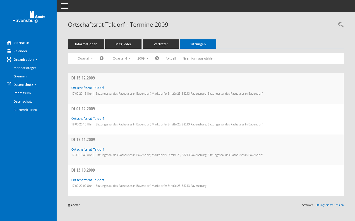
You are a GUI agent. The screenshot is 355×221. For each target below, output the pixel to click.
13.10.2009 (83, 170)
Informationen (86, 44)
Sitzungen (198, 44)
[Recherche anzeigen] (340, 25)
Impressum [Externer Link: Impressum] (22, 93)
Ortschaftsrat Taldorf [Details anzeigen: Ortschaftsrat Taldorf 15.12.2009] (87, 88)
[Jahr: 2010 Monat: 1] (157, 58)
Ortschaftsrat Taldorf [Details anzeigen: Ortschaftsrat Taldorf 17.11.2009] (87, 149)
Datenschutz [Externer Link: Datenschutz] (23, 101)
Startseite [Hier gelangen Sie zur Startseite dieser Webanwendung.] (18, 42)
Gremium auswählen (199, 58)
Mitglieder (123, 44)
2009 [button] (142, 58)
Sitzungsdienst (329, 205)
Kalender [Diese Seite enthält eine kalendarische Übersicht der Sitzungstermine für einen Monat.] (17, 51)
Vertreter (161, 44)
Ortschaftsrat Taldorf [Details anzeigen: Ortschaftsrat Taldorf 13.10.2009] (87, 180)
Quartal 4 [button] (122, 58)
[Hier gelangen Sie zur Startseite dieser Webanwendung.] (28, 18)
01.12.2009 (83, 109)
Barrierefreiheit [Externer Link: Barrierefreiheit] (25, 110)
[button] (28, 59)
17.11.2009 (83, 139)
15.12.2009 (83, 78)
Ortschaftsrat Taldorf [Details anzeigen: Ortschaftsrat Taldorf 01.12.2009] (87, 118)
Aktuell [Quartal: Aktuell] (171, 58)
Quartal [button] (85, 58)
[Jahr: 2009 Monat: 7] (101, 58)
